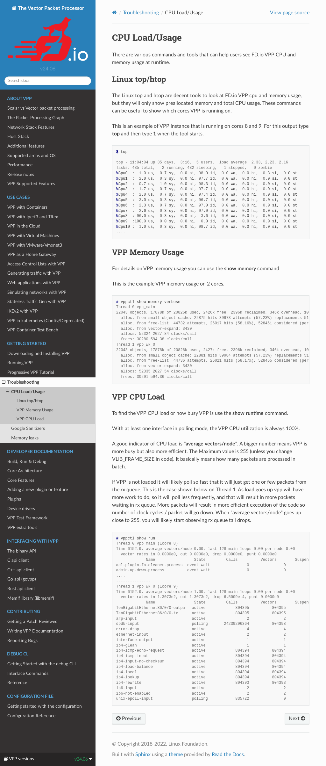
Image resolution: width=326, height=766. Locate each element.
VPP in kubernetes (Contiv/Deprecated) (45, 320)
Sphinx (143, 754)
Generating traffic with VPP (33, 273)
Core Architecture (24, 470)
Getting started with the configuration (44, 706)
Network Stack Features (30, 127)
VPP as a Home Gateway (31, 254)
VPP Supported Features (31, 183)
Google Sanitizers (28, 428)
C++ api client (20, 569)
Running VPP (19, 362)
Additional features (26, 146)
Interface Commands (27, 673)
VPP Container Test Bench (32, 330)
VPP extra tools (22, 527)
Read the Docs (228, 754)
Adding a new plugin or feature (37, 489)
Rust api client (21, 588)
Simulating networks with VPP (36, 292)
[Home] (114, 12)
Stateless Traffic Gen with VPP (36, 301)
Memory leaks (25, 438)
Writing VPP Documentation (35, 631)
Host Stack (18, 136)
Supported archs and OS (31, 155)
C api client (18, 560)
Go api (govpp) (21, 579)
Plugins (14, 499)
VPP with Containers (27, 207)
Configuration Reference (31, 715)
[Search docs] (47, 80)
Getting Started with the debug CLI (41, 663)
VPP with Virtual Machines (33, 235)
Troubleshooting (20, 382)
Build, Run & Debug (26, 461)
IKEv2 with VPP (22, 311)
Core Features (20, 480)
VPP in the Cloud (23, 226)
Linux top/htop (30, 401)
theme (176, 754)
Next (297, 718)
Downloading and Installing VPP (38, 353)
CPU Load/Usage (25, 392)
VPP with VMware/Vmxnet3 (34, 245)
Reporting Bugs (22, 640)
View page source (289, 12)
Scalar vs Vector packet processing (40, 108)
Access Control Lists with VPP (36, 264)
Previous (128, 718)
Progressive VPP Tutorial (30, 372)
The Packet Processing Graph (35, 117)
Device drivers (21, 508)
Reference (17, 682)
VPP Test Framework (27, 518)
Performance (19, 165)
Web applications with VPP (33, 282)
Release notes (20, 174)
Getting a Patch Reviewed (32, 621)
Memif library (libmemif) (30, 598)
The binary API (21, 551)
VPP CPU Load (30, 419)
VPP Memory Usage (35, 410)
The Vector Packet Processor (47, 34)
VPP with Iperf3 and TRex (32, 216)
